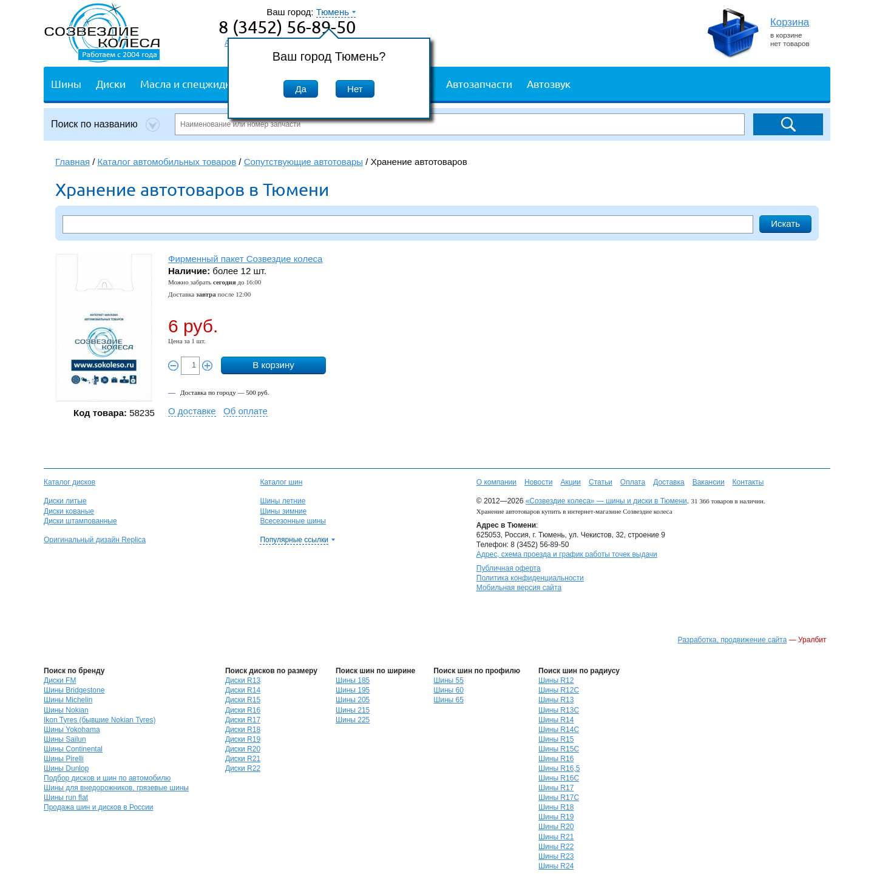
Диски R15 (242, 700)
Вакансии (709, 482)
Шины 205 (353, 700)
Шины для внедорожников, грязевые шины (116, 788)
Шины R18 (556, 807)
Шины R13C (558, 710)
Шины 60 (448, 690)
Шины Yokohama (72, 729)
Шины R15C (558, 749)
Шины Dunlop (66, 768)
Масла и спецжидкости (196, 83)
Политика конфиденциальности (530, 578)
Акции (570, 482)
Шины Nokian (66, 710)
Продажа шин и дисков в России (99, 807)
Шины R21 (556, 837)
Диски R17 (242, 720)
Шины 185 (353, 680)
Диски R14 (242, 690)
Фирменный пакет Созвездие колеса (245, 259)
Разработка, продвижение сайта (732, 640)
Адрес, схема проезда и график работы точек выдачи (566, 554)
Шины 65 (448, 700)
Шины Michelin (68, 700)
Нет (355, 89)
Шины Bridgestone (74, 690)
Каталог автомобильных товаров (167, 161)
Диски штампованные (80, 521)
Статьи (600, 482)
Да (301, 89)
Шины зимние (283, 511)
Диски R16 (242, 710)
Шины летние (282, 501)
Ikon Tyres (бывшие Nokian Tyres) (99, 720)
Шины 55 (448, 680)
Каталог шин (281, 482)
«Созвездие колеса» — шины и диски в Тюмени (606, 501)
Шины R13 (556, 700)
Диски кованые (69, 511)
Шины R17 (556, 788)
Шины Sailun (65, 739)
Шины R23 (556, 856)
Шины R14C (558, 729)
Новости (538, 482)
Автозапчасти (479, 83)
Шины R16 (556, 758)
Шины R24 (556, 866)
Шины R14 (556, 720)
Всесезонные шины (293, 521)
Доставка (669, 482)
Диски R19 (242, 739)
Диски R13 (242, 680)
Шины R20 (556, 826)
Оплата (632, 482)
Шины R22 (556, 846)
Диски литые (65, 501)
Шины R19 (556, 817)
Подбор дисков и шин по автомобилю (107, 778)
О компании (496, 482)
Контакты (748, 482)
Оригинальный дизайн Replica (95, 540)
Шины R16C (558, 778)
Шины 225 (353, 720)
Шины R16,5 (559, 768)
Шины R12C (558, 690)
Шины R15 (556, 739)
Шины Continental (73, 749)
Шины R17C (558, 797)
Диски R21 (242, 758)
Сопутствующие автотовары (304, 161)
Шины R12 (556, 680)
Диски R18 (242, 729)
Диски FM (60, 680)
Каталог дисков (69, 482)
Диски (111, 83)
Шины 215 (353, 710)
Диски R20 (242, 749)
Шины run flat (66, 797)
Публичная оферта (508, 568)
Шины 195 (353, 690)
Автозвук (549, 83)
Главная (72, 161)
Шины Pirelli (64, 758)
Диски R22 (242, 768)
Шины (66, 83)
